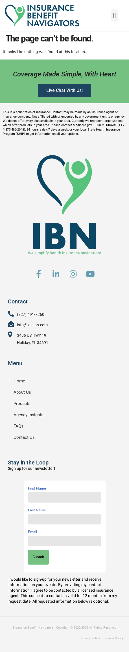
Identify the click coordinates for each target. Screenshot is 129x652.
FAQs (18, 426)
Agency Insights (28, 414)
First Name (37, 488)
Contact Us (24, 437)
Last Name (37, 510)
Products (22, 403)
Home (19, 381)
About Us (22, 392)
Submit (38, 557)
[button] (114, 14)
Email (32, 531)
